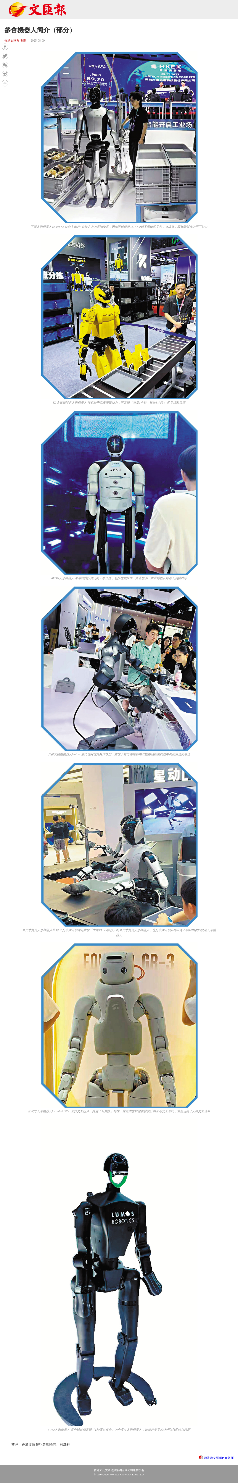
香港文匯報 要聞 (15, 40)
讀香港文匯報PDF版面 (219, 1458)
